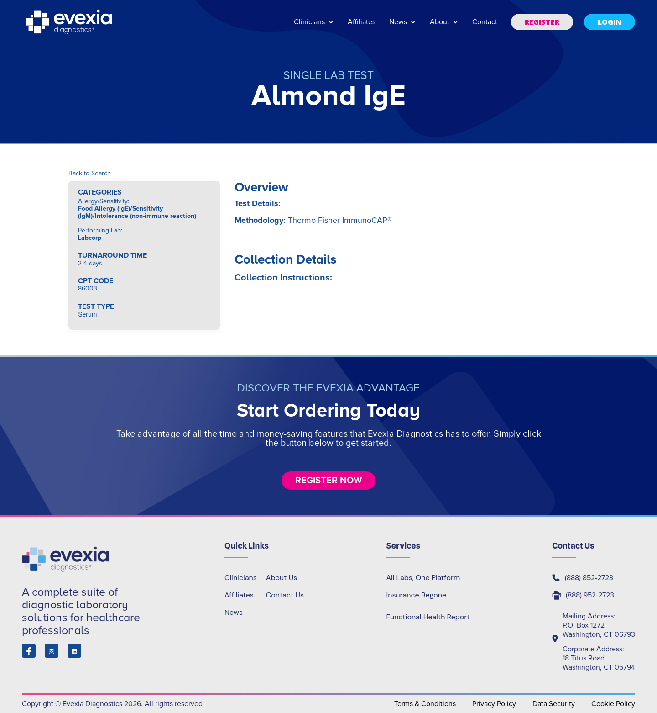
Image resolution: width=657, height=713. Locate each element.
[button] (314, 26)
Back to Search (89, 173)
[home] (70, 22)
